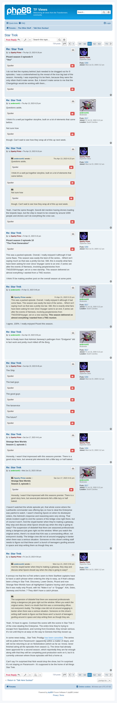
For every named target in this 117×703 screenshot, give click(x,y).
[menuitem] (22, 23)
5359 (86, 63)
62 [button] (94, 43)
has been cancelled (54, 637)
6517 (86, 118)
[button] (64, 44)
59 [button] (80, 43)
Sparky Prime (85, 57)
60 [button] (85, 43)
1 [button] (73, 43)
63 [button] (99, 43)
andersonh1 (84, 113)
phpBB (50, 692)
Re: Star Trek (14, 49)
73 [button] (106, 43)
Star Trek (11, 35)
